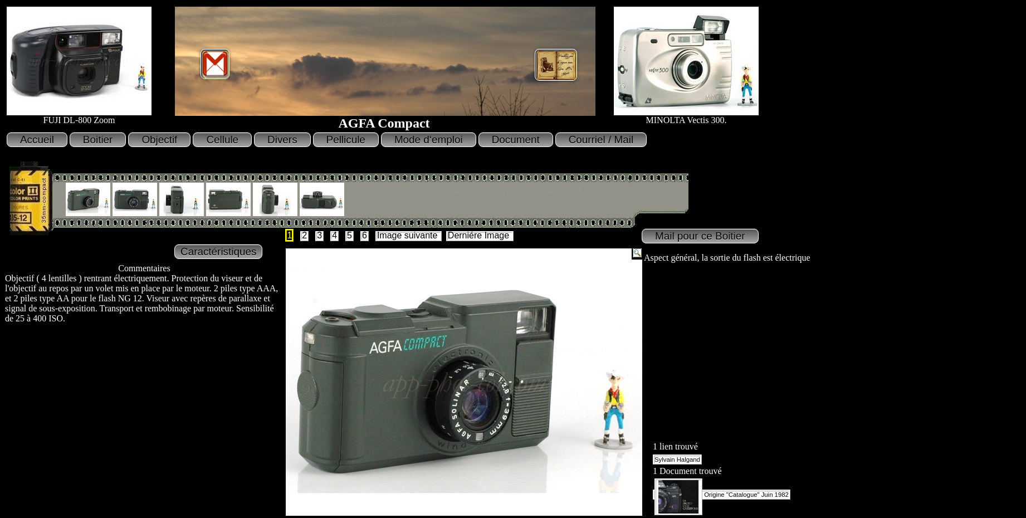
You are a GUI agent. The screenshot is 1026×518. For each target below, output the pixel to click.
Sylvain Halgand (677, 459)
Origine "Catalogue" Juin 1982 (721, 495)
